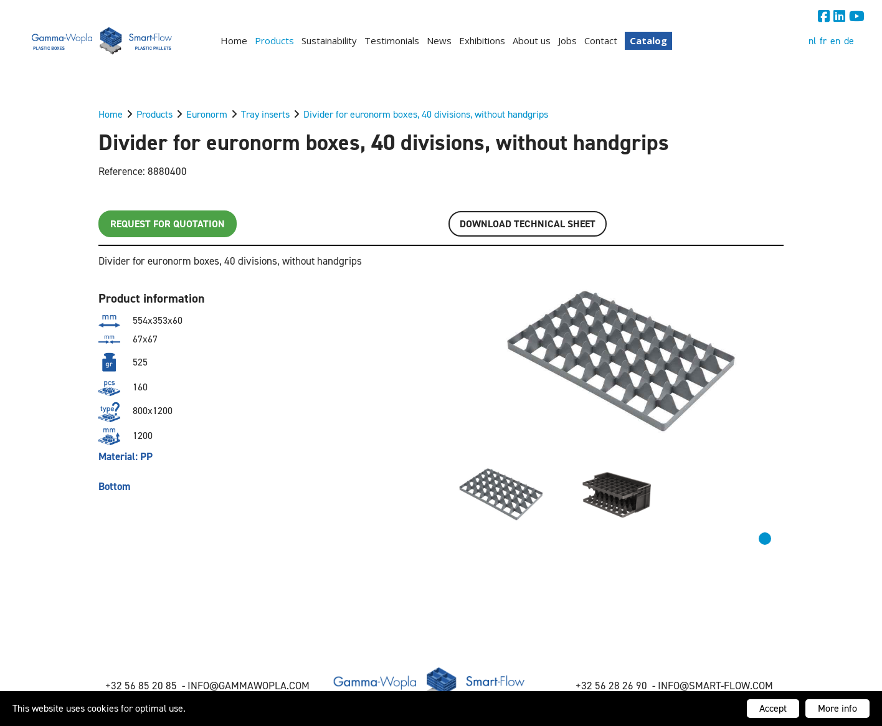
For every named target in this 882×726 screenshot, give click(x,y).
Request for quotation (167, 223)
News (439, 40)
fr (823, 40)
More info (837, 708)
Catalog (648, 40)
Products (274, 40)
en (835, 40)
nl (812, 40)
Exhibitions (482, 40)
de (849, 40)
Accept (773, 708)
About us (532, 40)
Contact (600, 40)
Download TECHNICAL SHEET (527, 223)
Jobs (567, 40)
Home (233, 40)
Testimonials (391, 40)
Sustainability (329, 40)
